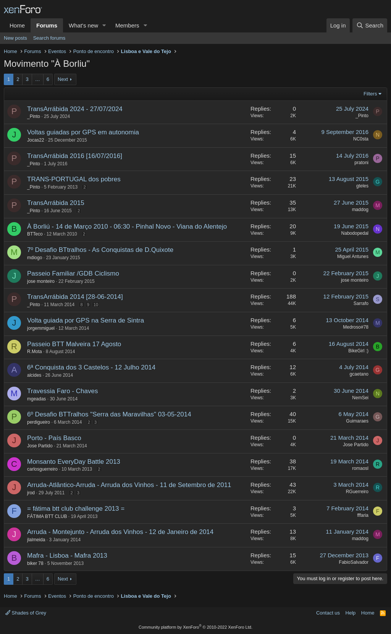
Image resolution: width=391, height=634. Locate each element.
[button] (104, 25)
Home (17, 25)
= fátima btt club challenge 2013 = (75, 508)
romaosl (360, 468)
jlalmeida (36, 539)
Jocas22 (35, 140)
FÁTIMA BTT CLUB (47, 516)
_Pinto (33, 116)
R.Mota (34, 351)
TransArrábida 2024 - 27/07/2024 (75, 109)
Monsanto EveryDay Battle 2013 (73, 461)
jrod (31, 492)
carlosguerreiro (42, 469)
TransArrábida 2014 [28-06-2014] (75, 296)
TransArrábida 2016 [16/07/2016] (74, 156)
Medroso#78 (355, 327)
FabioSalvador (353, 562)
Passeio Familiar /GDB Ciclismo (73, 273)
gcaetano (359, 374)
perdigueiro (38, 422)
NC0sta (360, 139)
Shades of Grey (25, 613)
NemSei (360, 397)
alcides (34, 375)
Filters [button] (370, 94)
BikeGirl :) (358, 350)
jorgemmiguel (41, 328)
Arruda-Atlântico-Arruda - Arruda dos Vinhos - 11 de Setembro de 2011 (129, 485)
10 (96, 304)
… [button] (37, 79)
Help (351, 613)
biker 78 (35, 563)
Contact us (328, 613)
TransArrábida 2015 (55, 202)
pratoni (361, 162)
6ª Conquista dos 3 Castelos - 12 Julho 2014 (91, 367)
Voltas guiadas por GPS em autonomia (83, 132)
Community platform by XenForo (195, 627)
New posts (15, 38)
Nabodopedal (354, 233)
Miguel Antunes (352, 256)
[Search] (369, 25)
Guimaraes (357, 421)
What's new (83, 25)
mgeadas (36, 399)
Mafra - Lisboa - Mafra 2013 (67, 555)
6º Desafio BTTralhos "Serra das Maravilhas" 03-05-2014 (109, 414)
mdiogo (34, 257)
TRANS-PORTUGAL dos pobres (74, 179)
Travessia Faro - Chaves (62, 391)
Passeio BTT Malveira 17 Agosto (74, 344)
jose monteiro (41, 281)
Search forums (49, 38)
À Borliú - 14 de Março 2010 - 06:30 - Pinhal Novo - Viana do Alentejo (127, 226)
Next (63, 79)
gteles (362, 186)
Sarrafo (361, 303)
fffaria (362, 515)
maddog (360, 209)
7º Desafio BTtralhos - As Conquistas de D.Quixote (100, 249)
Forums (46, 25)
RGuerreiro (357, 491)
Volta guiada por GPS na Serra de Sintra (85, 320)
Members (127, 25)
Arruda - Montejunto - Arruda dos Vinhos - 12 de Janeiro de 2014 (120, 532)
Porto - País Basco (54, 438)
